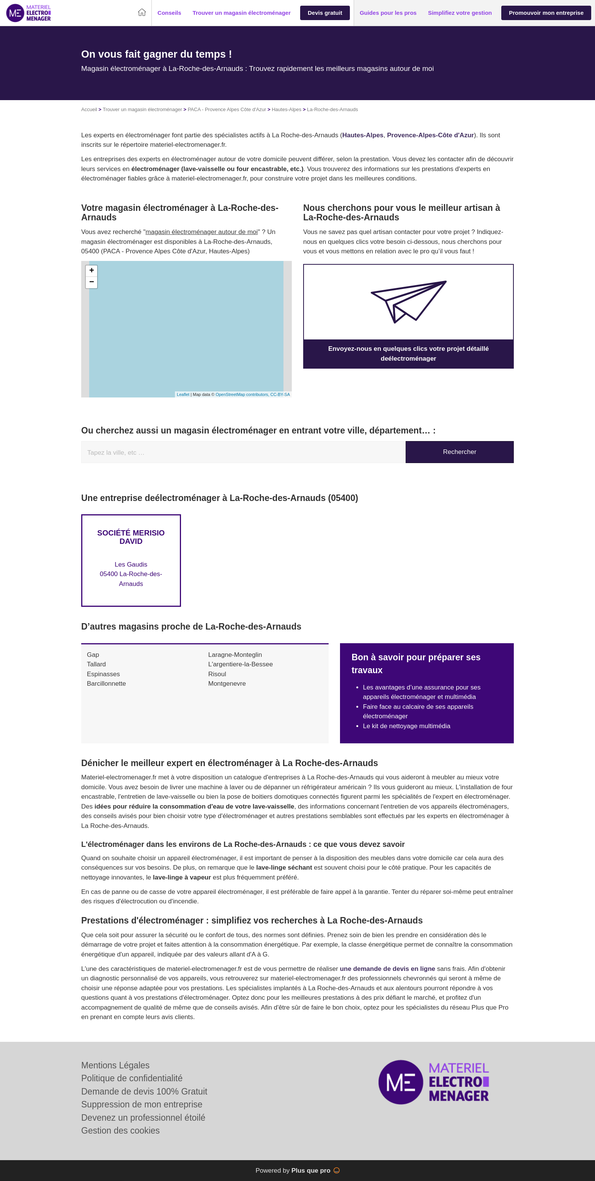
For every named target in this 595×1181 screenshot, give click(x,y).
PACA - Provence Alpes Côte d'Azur (227, 109)
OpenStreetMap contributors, (243, 394)
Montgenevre (227, 683)
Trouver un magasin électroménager (142, 109)
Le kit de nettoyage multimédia (406, 726)
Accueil (89, 109)
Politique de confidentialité (132, 1078)
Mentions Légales (115, 1065)
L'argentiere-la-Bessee (240, 664)
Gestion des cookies (120, 1130)
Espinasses (103, 674)
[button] (169, 13)
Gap (93, 654)
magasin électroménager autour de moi (202, 232)
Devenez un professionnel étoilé (143, 1118)
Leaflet (183, 394)
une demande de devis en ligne (387, 968)
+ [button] (91, 271)
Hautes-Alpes (286, 109)
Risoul (217, 674)
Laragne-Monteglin (235, 654)
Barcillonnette (106, 683)
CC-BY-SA (280, 394)
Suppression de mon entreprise (142, 1104)
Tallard (96, 664)
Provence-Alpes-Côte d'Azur (430, 135)
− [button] (91, 282)
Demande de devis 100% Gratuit (144, 1091)
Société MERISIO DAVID (131, 537)
